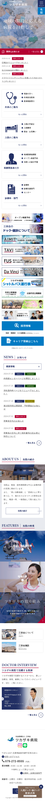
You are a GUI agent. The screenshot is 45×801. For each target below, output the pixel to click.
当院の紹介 (22, 511)
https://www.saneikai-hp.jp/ (22, 634)
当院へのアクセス (12, 757)
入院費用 (27, 128)
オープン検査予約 (31, 158)
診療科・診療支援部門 (32, 773)
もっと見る (22, 114)
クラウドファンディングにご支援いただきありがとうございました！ (22, 79)
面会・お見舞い (30, 132)
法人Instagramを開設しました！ (15, 70)
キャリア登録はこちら (25, 341)
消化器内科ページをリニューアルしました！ (22, 392)
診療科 (26, 185)
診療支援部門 (29, 189)
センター (27, 192)
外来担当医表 (29, 97)
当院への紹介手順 (31, 162)
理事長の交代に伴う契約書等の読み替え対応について (22, 434)
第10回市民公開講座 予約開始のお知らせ (22, 407)
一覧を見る (35, 52)
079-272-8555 (14, 761)
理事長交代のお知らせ (14, 421)
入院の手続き (29, 124)
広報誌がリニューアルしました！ (15, 62)
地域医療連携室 (30, 154)
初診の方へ (28, 94)
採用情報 (26, 326)
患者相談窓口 (29, 101)
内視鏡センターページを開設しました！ (22, 378)
